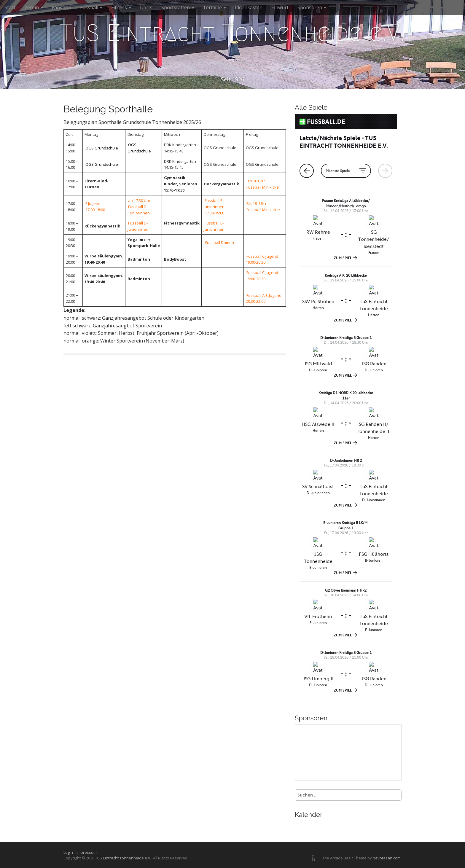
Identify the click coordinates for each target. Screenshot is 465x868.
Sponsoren (311, 7)
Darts (146, 7)
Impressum (87, 852)
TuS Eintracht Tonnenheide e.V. (232, 33)
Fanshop (61, 7)
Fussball (91, 7)
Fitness (121, 7)
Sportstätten (177, 7)
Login (69, 852)
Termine (214, 7)
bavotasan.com (387, 858)
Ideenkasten (248, 7)
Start (9, 7)
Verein (33, 7)
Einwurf (280, 7)
